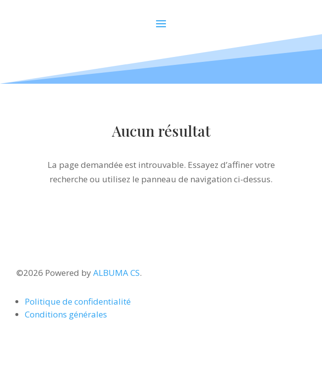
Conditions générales (66, 314)
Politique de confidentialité (78, 301)
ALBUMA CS (116, 272)
